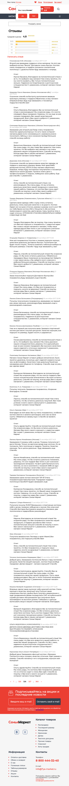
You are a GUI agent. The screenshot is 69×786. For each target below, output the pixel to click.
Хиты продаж (43, 746)
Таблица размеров (19, 768)
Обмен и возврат (18, 760)
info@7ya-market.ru (46, 769)
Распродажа (43, 725)
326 (24, 682)
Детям (40, 736)
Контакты (15, 776)
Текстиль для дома (45, 738)
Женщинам (42, 730)
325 (19, 682)
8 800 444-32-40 (47, 760)
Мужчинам (42, 733)
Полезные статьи (18, 765)
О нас (13, 763)
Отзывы (14, 771)
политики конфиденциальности (45, 780)
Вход (40, 2)
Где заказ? (58, 2)
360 (37, 682)
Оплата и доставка (18, 757)
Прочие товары (44, 741)
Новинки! (42, 744)
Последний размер (46, 727)
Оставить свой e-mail (48, 701)
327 (29, 682)
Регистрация (48, 2)
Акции (13, 773)
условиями (40, 710)
